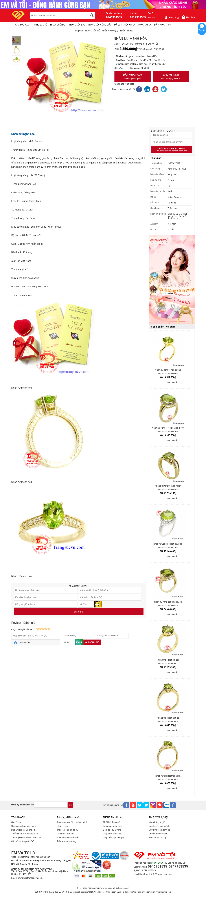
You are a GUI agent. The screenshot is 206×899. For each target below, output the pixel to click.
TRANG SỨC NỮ (39, 25)
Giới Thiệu (16, 822)
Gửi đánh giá (92, 642)
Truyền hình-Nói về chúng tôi (24, 833)
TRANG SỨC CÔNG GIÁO (100, 25)
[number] (126, 68)
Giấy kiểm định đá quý (113, 837)
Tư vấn (202, 30)
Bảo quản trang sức (112, 826)
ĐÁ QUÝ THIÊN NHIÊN (124, 25)
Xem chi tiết (171, 382)
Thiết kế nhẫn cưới (111, 822)
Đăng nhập (171, 17)
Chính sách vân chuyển (68, 837)
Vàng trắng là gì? (157, 822)
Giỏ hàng (188, 17)
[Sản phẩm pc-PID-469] (172, 279)
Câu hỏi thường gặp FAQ (22, 841)
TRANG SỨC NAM (21, 25)
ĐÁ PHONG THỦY (162, 25)
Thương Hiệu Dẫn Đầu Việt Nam (26, 837)
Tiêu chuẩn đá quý (157, 837)
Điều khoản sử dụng (66, 841)
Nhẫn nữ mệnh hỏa (23, 134)
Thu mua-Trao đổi (65, 833)
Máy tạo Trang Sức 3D (67, 830)
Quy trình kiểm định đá (159, 830)
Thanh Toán (62, 826)
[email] (50, 805)
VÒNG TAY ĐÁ (144, 25)
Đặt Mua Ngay (132, 77)
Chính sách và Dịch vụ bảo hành (72, 822)
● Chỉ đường (32, 864)
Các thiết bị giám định (159, 826)
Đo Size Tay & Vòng (112, 830)
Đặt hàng (78, 611)
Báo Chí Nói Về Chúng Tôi (23, 830)
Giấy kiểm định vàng (112, 833)
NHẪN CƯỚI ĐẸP (58, 25)
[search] (92, 15)
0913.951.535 (171, 77)
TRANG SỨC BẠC (77, 25)
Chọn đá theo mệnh (158, 833)
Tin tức (151, 17)
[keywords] (57, 15)
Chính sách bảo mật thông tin (25, 826)
